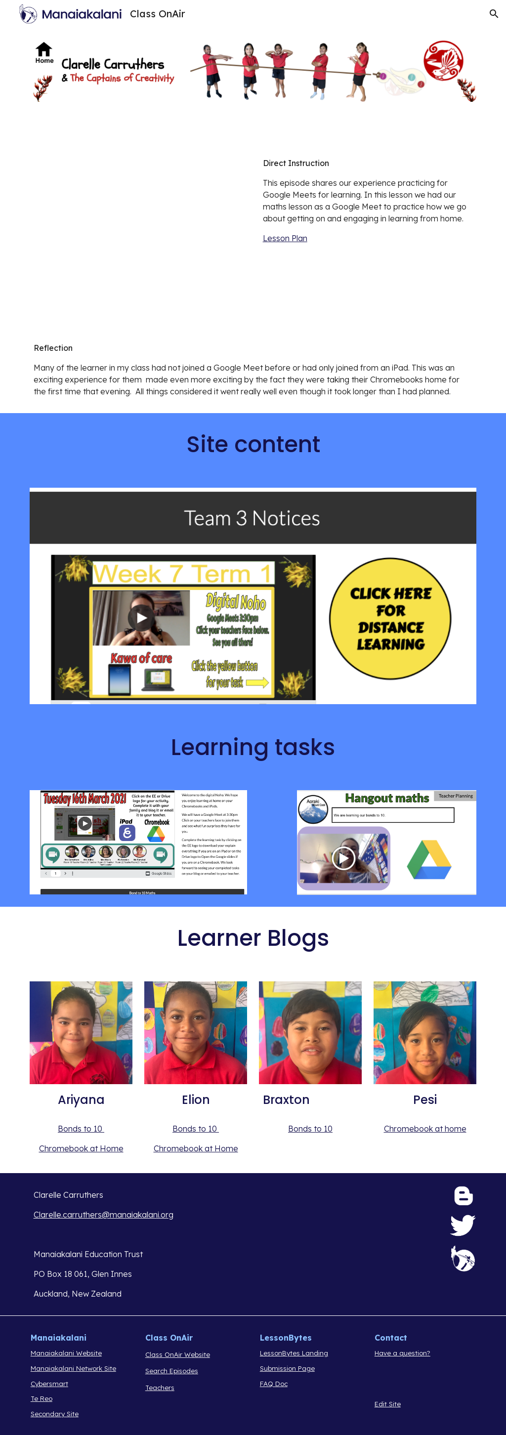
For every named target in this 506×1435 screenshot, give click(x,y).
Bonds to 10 (81, 1129)
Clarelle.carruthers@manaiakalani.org (103, 1215)
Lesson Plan (285, 238)
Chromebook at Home (81, 1148)
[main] (368, 200)
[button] (494, 14)
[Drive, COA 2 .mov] (139, 234)
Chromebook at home (425, 1129)
